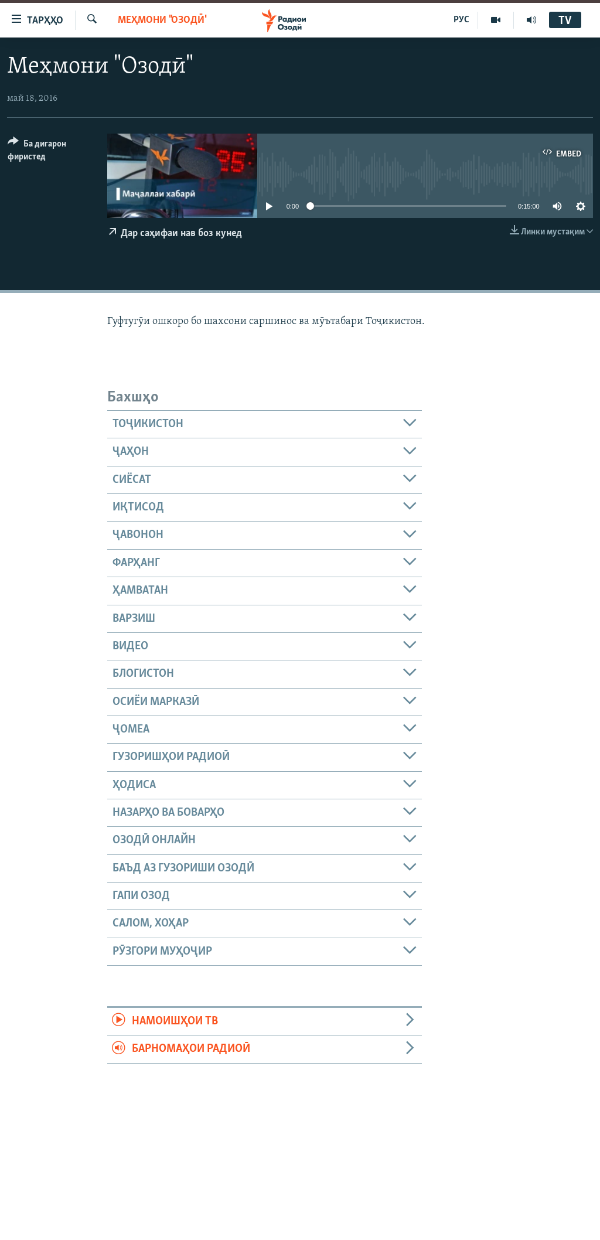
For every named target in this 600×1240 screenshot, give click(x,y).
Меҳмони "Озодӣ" (162, 20)
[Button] (50, 152)
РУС (461, 20)
